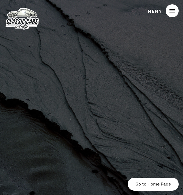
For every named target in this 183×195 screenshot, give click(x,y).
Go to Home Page (153, 184)
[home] (23, 12)
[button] (161, 10)
